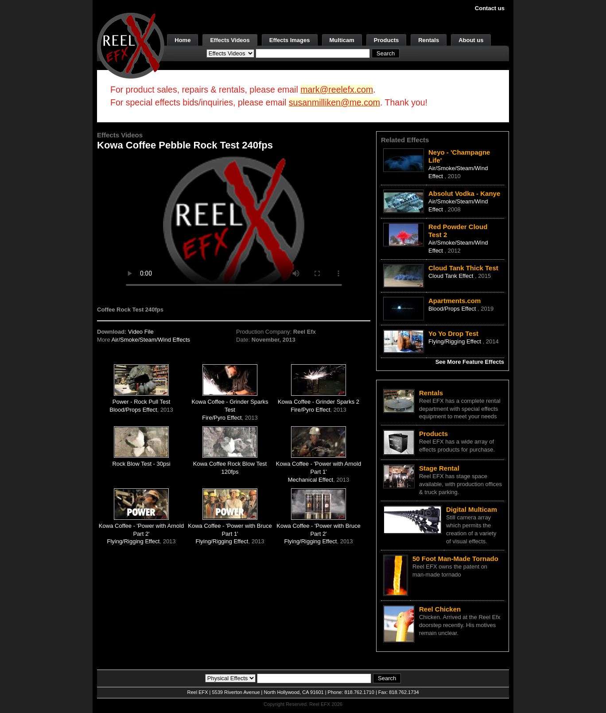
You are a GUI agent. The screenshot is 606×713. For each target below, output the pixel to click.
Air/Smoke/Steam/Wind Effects (151, 339)
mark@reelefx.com (336, 89)
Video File (141, 331)
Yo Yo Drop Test (453, 333)
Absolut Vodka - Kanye (464, 193)
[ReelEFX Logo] (130, 45)
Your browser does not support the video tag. (234, 225)
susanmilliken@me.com (334, 102)
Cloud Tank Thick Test (463, 268)
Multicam (342, 40)
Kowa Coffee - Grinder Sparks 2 (318, 401)
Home (182, 40)
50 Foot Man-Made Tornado (455, 558)
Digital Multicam (471, 509)
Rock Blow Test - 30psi (141, 463)
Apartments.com (454, 300)
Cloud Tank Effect (451, 276)
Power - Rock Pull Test (142, 401)
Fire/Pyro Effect (221, 417)
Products (386, 40)
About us (470, 40)
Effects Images (289, 40)
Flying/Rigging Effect (133, 541)
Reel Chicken (440, 609)
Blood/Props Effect (133, 409)
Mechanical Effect (310, 479)
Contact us (490, 8)
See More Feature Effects (469, 361)
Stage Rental (439, 468)
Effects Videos (229, 40)
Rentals (428, 40)
